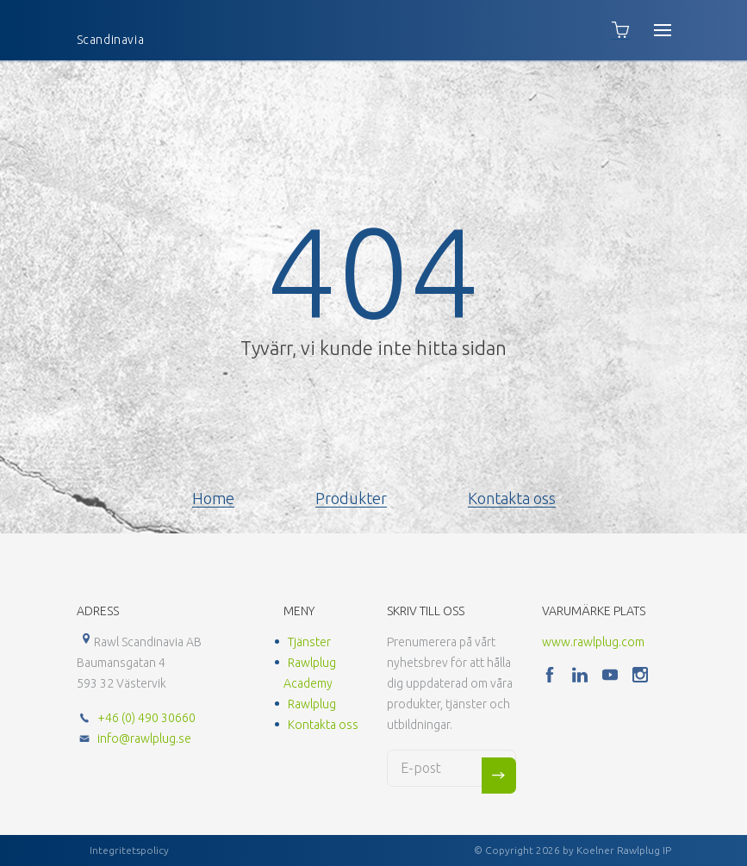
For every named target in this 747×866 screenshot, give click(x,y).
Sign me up (499, 775)
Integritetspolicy (129, 850)
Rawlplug (312, 704)
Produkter (351, 498)
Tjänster (309, 642)
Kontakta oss (512, 498)
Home (213, 498)
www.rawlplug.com (593, 642)
